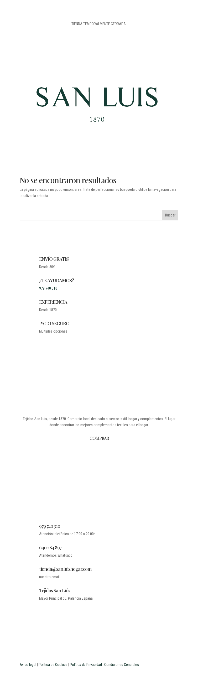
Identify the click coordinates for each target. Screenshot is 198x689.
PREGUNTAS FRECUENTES (101, 495)
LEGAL (101, 468)
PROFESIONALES (100, 509)
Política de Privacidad (86, 665)
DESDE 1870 (101, 454)
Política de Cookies (53, 665)
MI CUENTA (101, 481)
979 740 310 (48, 288)
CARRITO (101, 488)
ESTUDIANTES (100, 502)
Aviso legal (28, 665)
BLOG (101, 461)
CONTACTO (101, 475)
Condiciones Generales (121, 665)
